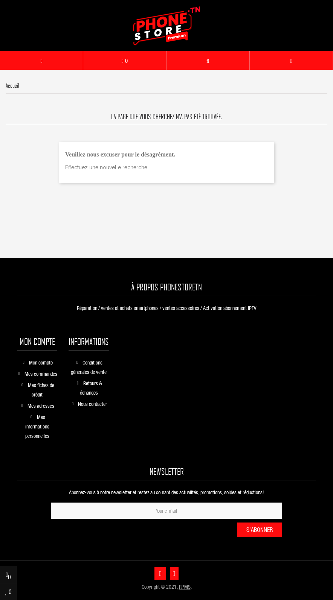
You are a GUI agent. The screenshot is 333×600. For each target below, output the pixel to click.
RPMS (185, 586)
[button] (207, 60)
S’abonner (259, 529)
